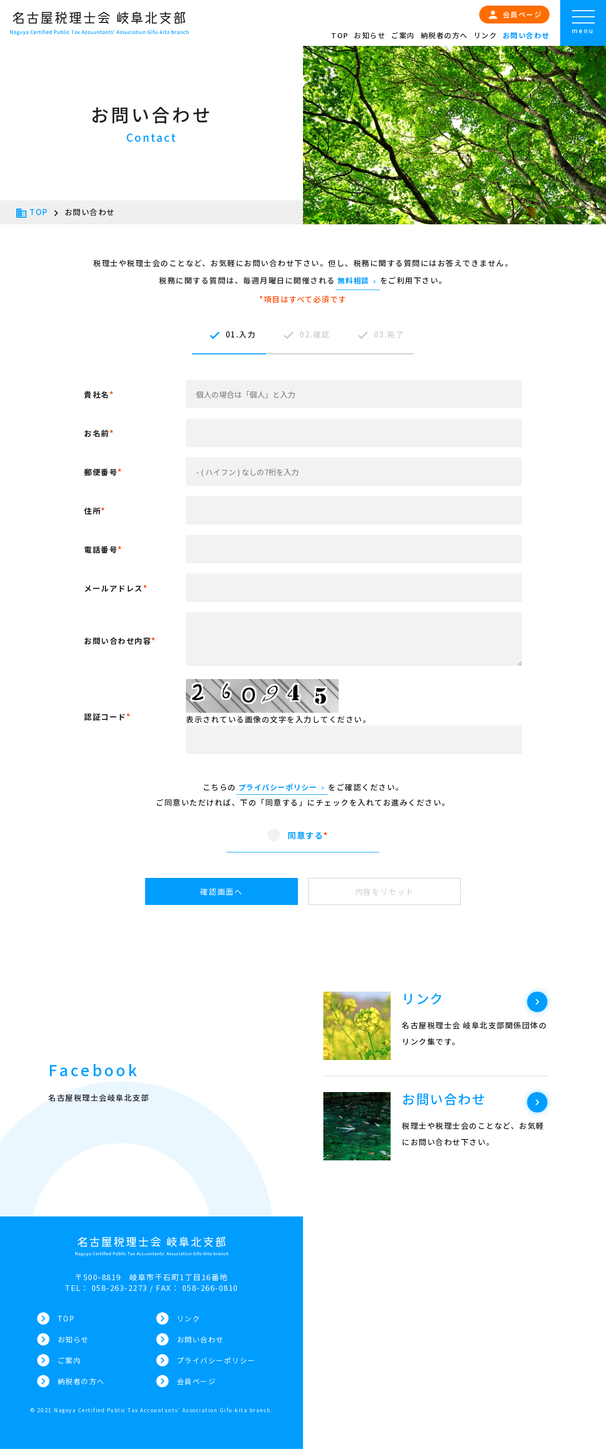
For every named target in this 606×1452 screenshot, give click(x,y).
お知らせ (369, 35)
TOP (340, 35)
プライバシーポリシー (282, 787)
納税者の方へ (444, 35)
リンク (486, 35)
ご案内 (403, 35)
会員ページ (514, 15)
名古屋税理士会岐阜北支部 (98, 1097)
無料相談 (358, 280)
